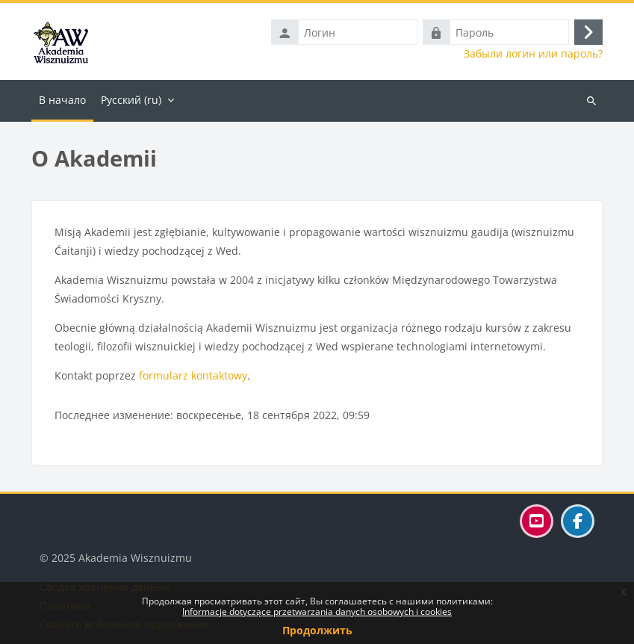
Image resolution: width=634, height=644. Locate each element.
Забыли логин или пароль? (533, 54)
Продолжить (317, 630)
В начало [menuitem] (62, 100)
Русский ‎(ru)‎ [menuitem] (131, 100)
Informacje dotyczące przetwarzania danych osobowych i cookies (317, 611)
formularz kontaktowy (193, 375)
